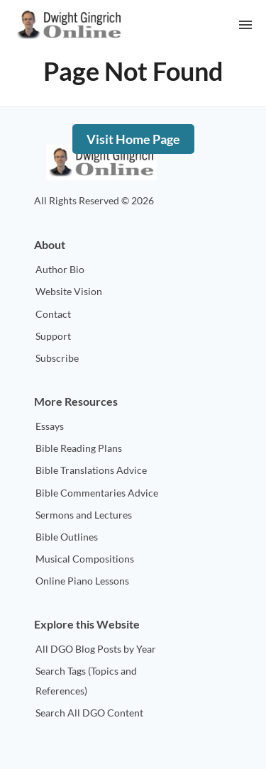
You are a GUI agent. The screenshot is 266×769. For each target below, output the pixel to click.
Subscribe (57, 358)
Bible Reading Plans (78, 448)
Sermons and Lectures (83, 515)
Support (53, 336)
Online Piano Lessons (82, 581)
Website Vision (68, 291)
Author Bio (59, 269)
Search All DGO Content (89, 713)
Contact (53, 314)
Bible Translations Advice (91, 470)
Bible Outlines (66, 537)
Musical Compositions (84, 559)
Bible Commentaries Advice (96, 493)
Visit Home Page (133, 139)
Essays (49, 426)
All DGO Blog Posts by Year (95, 649)
